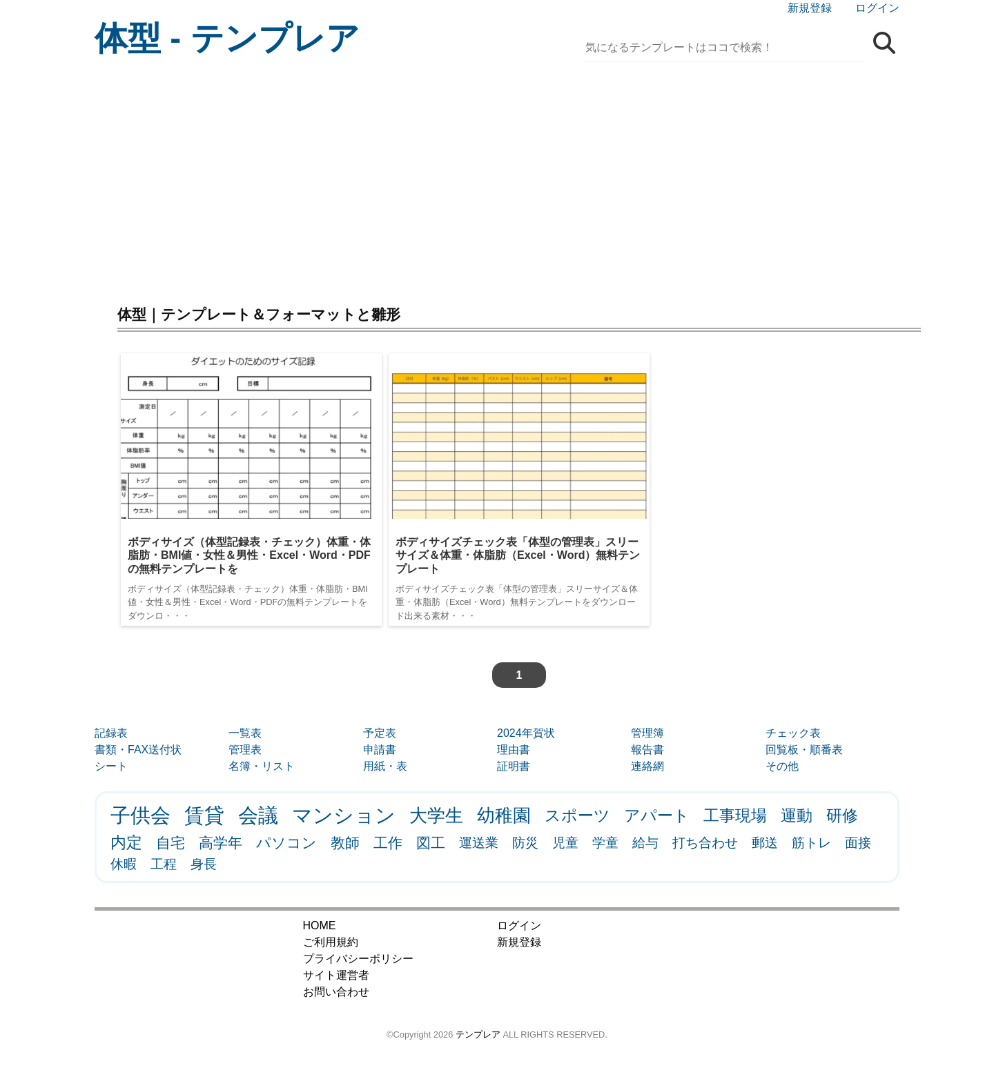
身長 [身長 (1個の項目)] (204, 864)
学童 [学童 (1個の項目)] (605, 842)
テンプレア (478, 1034)
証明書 (513, 766)
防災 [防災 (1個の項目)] (525, 842)
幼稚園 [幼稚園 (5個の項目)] (504, 815)
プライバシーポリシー (358, 958)
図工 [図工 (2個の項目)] (430, 843)
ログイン (877, 8)
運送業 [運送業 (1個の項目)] (478, 842)
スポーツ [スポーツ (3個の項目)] (577, 815)
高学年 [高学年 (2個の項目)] (220, 843)
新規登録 (810, 8)
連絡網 (647, 766)
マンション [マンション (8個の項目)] (344, 815)
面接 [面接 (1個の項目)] (858, 842)
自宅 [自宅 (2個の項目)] (170, 843)
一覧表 (245, 733)
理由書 (513, 749)
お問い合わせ (336, 992)
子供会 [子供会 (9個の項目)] (140, 815)
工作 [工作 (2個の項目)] (387, 843)
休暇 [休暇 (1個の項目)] (123, 864)
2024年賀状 (526, 733)
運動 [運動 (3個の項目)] (796, 815)
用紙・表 (385, 766)
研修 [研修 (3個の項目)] (842, 815)
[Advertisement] (497, 179)
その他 (782, 766)
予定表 (379, 733)
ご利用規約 (330, 942)
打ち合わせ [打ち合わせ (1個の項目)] (705, 842)
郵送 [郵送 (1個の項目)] (765, 842)
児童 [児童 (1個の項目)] (565, 842)
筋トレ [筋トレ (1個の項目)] (811, 842)
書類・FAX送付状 (138, 749)
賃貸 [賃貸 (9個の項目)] (204, 815)
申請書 (379, 749)
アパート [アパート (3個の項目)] (657, 815)
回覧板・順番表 (804, 749)
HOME (319, 925)
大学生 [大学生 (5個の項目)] (436, 815)
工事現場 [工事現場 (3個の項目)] (735, 815)
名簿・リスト (261, 766)
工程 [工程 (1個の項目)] (163, 864)
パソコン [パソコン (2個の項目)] (286, 843)
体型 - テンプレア (227, 38)
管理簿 (647, 733)
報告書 (647, 749)
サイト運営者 (336, 975)
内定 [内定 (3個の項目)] (126, 842)
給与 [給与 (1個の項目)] (645, 842)
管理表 (245, 749)
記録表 (111, 733)
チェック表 (793, 733)
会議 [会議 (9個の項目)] (258, 815)
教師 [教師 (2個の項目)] (345, 843)
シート (111, 766)
